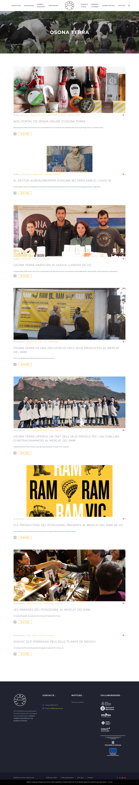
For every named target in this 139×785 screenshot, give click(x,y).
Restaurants (46, 259)
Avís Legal (80, 777)
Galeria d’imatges (108, 5)
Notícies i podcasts (78, 702)
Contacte (121, 5)
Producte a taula (84, 5)
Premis (50, 430)
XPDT (78, 115)
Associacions (29, 5)
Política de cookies (51, 777)
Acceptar (110, 782)
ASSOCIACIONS (35, 115)
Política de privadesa (67, 777)
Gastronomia (53, 5)
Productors (16, 5)
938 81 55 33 (54, 705)
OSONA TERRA (52, 115)
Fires (45, 342)
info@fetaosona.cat (56, 708)
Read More (24, 134)
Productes (62, 115)
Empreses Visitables (95, 5)
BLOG (43, 115)
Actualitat (24, 115)
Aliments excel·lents (41, 5)
